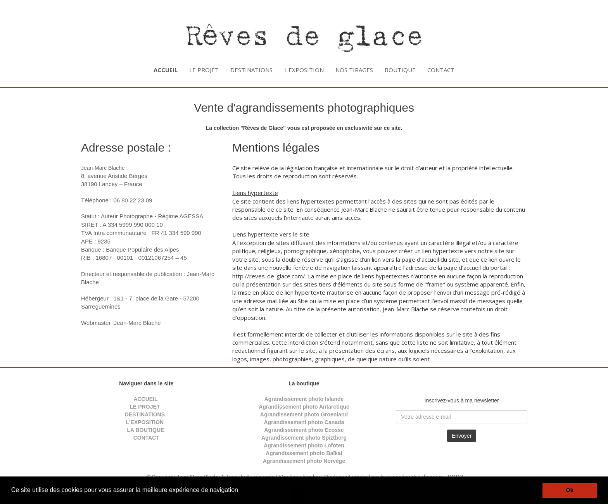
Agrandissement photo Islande (304, 399)
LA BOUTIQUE (145, 430)
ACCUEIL (145, 399)
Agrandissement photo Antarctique (304, 407)
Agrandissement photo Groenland (304, 414)
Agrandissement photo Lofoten (304, 445)
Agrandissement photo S (293, 438)
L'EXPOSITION (304, 70)
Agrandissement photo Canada (304, 422)
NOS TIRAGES (354, 70)
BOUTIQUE (400, 70)
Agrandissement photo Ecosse (304, 430)
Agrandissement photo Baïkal (304, 453)
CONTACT (440, 70)
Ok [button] (569, 490)
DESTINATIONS (251, 70)
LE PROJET (204, 70)
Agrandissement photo (293, 461)
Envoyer (462, 436)
